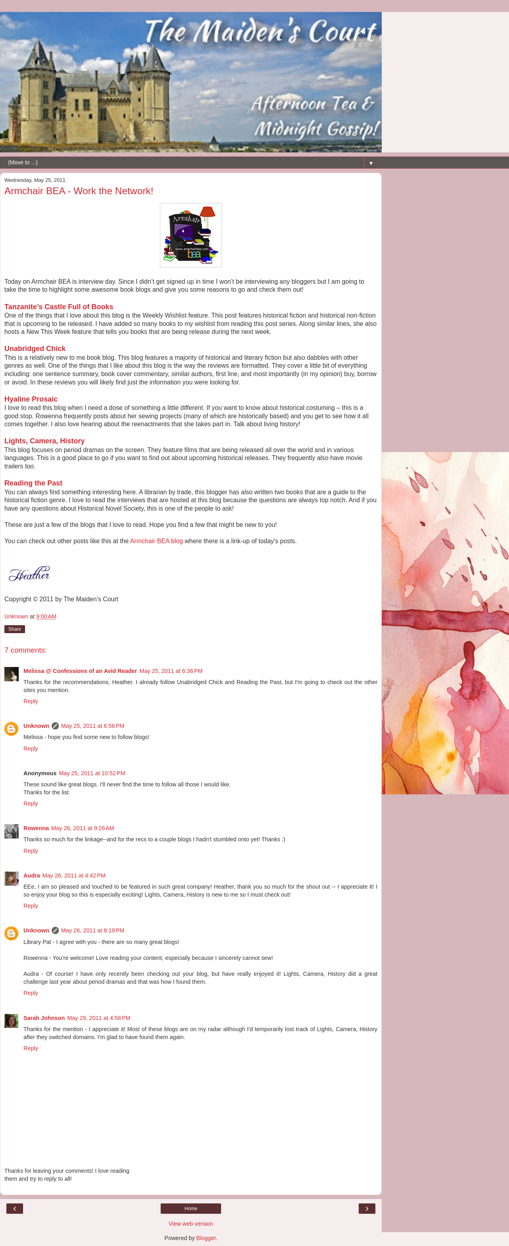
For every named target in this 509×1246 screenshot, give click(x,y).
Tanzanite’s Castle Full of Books (58, 307)
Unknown (36, 726)
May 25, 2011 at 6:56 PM (92, 726)
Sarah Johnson (44, 1018)
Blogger (206, 1238)
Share (14, 629)
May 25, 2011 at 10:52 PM (92, 773)
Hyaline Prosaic (31, 399)
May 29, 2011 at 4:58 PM (98, 1018)
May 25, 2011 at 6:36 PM (171, 671)
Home (191, 1208)
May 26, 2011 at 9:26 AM (82, 828)
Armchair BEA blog (156, 541)
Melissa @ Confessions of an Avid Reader (80, 671)
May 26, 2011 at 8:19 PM (92, 930)
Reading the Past (33, 483)
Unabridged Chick (35, 349)
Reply (30, 701)
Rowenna (36, 828)
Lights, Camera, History (44, 441)
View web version (191, 1224)
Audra (31, 875)
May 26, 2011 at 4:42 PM (74, 875)
